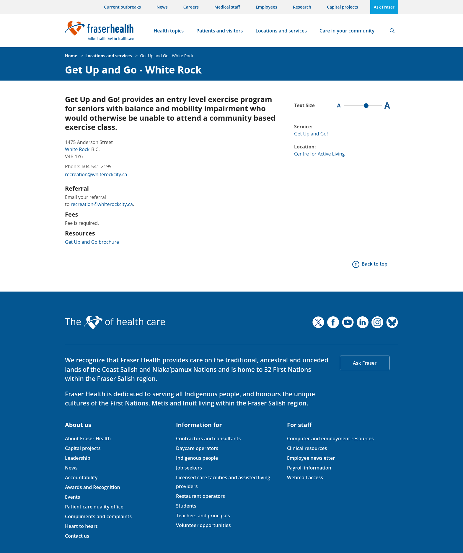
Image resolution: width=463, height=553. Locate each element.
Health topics (169, 30)
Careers (191, 7)
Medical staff (227, 7)
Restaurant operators (200, 496)
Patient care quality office (94, 506)
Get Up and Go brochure (92, 242)
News (161, 7)
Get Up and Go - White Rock (166, 55)
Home (71, 55)
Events (72, 497)
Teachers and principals (203, 515)
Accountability (81, 477)
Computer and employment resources (330, 438)
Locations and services (281, 30)
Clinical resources (307, 448)
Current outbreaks (122, 7)
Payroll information (309, 467)
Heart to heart (81, 526)
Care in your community (346, 30)
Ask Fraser (384, 7)
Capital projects (342, 7)
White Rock (77, 149)
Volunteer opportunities (203, 525)
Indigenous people (197, 458)
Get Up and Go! (311, 133)
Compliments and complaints (98, 516)
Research (302, 7)
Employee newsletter (311, 458)
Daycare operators (197, 448)
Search (392, 30)
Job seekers (189, 467)
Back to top (374, 264)
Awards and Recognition (92, 487)
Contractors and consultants (208, 438)
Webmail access (305, 477)
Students (186, 506)
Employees (266, 7)
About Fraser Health (88, 438)
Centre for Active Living (319, 153)
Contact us (77, 536)
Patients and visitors (219, 30)
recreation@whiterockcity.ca (96, 174)
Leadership (77, 458)
